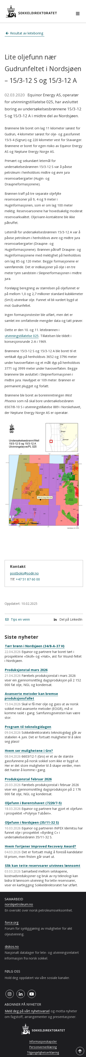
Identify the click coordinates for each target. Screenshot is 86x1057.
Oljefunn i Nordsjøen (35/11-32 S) (32, 822)
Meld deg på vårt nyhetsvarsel (27, 1011)
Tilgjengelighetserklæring (43, 1052)
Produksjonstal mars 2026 (26, 670)
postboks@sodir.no (24, 573)
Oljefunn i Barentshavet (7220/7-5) (33, 803)
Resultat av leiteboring (25, 33)
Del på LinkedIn (68, 619)
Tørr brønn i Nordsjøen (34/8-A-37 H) (34, 646)
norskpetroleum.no (19, 904)
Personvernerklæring (43, 1047)
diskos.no (12, 946)
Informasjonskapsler (43, 1041)
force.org (12, 922)
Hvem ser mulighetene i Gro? (29, 750)
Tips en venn (17, 619)
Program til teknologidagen (28, 727)
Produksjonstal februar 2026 (28, 779)
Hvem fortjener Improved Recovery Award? (40, 846)
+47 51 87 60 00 (28, 579)
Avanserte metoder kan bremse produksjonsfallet (31, 696)
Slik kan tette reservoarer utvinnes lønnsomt (42, 865)
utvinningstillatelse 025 (22, 336)
